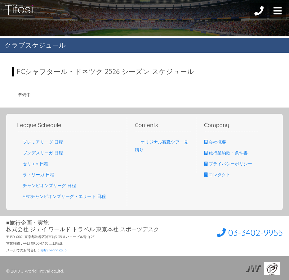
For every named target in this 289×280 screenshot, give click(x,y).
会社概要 (215, 142)
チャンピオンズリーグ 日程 (46, 185)
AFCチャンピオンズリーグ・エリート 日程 (61, 196)
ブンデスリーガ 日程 (40, 153)
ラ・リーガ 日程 (35, 174)
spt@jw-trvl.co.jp (53, 250)
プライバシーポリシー (228, 164)
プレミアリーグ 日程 (40, 142)
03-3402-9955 (247, 232)
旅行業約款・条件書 (226, 153)
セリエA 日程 (32, 164)
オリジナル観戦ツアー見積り (161, 146)
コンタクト (217, 174)
